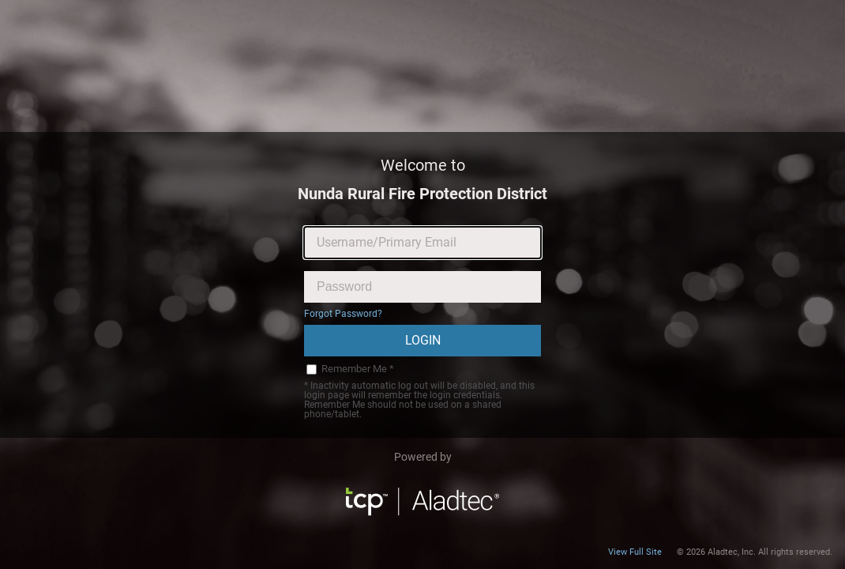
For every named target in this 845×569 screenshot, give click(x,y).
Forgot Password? (343, 313)
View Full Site (635, 552)
